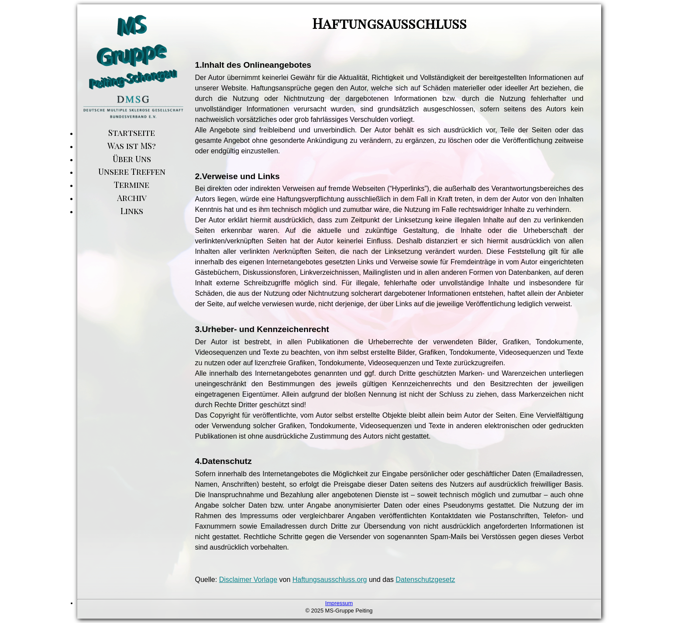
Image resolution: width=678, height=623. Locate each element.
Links (131, 210)
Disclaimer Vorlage (248, 579)
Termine (131, 184)
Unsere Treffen (131, 171)
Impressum (339, 603)
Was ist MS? (131, 145)
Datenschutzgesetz (425, 579)
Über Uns (132, 158)
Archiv (132, 197)
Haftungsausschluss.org (330, 579)
